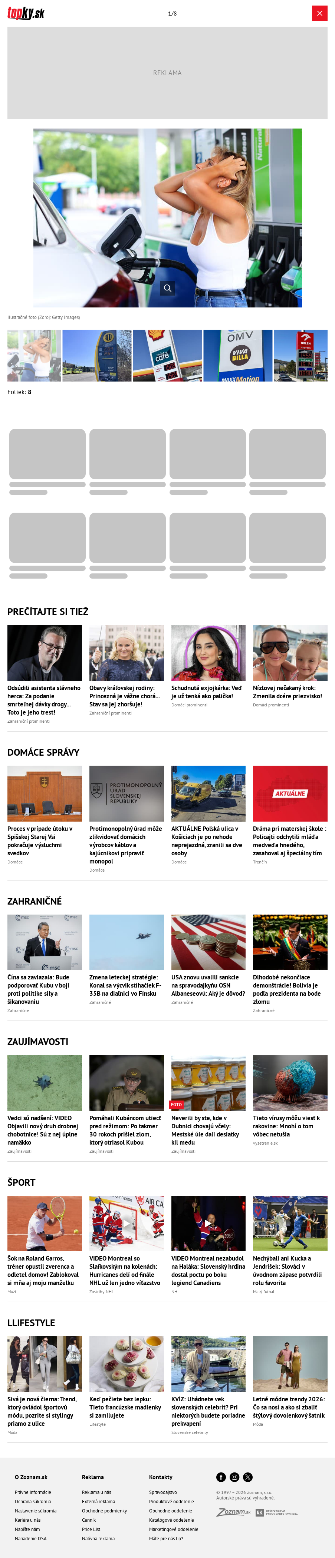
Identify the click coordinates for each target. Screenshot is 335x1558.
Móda (12, 1432)
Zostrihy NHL (101, 1291)
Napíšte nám (27, 1529)
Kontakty (161, 1477)
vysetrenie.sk (265, 1143)
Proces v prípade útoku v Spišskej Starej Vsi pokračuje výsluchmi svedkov (39, 841)
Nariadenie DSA (31, 1538)
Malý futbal (264, 1291)
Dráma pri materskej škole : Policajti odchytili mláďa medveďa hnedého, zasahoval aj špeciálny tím (289, 841)
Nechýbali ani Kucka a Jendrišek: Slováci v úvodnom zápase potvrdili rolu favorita (287, 1270)
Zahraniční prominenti (28, 721)
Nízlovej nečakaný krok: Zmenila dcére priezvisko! (287, 692)
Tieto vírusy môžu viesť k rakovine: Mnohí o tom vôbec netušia (286, 1126)
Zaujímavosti (37, 1041)
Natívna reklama (98, 1538)
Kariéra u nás (27, 1520)
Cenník (89, 1520)
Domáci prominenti (189, 705)
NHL (175, 1291)
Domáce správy (43, 752)
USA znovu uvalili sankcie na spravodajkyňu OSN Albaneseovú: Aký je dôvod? (208, 985)
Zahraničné (34, 901)
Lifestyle (97, 1424)
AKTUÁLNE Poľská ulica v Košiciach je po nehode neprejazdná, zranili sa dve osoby (206, 841)
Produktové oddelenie (171, 1501)
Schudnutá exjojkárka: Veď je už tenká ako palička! (206, 692)
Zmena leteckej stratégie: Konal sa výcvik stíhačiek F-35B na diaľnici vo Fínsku (125, 985)
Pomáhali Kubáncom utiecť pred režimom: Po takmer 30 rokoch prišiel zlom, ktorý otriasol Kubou (125, 1130)
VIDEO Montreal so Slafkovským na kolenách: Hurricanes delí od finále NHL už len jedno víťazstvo (124, 1270)
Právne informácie (33, 1492)
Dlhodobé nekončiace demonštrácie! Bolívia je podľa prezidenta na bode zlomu (287, 989)
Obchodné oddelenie (170, 1511)
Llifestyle (31, 1322)
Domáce (15, 862)
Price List (91, 1529)
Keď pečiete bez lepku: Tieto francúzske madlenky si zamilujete (125, 1407)
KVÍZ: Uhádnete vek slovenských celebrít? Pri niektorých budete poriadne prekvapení (208, 1411)
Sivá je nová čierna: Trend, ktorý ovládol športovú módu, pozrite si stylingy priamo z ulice (41, 1411)
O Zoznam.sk (31, 1477)
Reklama (93, 1477)
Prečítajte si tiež (47, 611)
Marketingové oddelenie (173, 1529)
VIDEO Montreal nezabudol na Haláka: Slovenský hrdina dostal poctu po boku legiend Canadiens (208, 1270)
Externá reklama (98, 1501)
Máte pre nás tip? (166, 1538)
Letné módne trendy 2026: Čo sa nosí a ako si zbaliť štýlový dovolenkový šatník (289, 1407)
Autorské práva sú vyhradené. (245, 1498)
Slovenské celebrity (189, 1432)
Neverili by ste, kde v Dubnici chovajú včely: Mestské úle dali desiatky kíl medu (205, 1130)
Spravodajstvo (163, 1492)
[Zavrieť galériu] (320, 13)
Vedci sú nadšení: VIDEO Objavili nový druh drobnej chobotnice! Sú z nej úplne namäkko (42, 1130)
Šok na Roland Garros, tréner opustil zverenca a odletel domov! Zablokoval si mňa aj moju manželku (43, 1270)
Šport (21, 1182)
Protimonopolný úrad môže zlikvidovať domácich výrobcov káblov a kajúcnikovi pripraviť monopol (125, 845)
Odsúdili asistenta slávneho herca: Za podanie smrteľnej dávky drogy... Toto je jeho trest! (44, 700)
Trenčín (260, 862)
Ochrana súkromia (33, 1501)
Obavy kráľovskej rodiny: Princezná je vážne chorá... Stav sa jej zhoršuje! (124, 696)
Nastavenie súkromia (35, 1511)
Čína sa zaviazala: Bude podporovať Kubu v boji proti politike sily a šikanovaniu (38, 989)
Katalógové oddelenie (171, 1520)
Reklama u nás (96, 1492)
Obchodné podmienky (104, 1511)
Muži (11, 1291)
